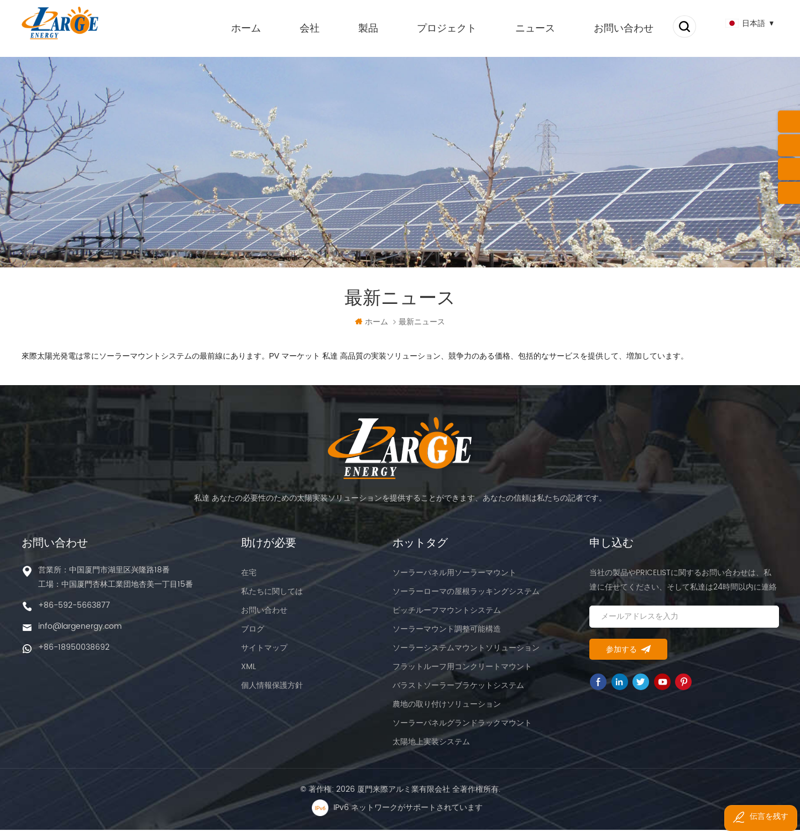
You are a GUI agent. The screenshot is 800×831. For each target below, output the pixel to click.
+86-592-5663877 (74, 606)
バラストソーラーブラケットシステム (458, 686)
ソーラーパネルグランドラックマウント (462, 724)
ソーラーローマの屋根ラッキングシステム (466, 592)
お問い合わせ (611, 27)
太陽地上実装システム (431, 743)
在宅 (249, 573)
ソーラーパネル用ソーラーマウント (454, 573)
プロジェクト (434, 27)
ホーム (234, 27)
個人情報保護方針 (272, 686)
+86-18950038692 (73, 648)
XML (248, 667)
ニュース (523, 27)
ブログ (252, 630)
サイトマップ (264, 649)
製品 (356, 27)
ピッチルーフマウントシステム (447, 611)
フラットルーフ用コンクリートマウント (462, 667)
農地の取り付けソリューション (447, 705)
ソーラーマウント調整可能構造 (447, 630)
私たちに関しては (272, 592)
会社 (297, 27)
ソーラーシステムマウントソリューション (466, 649)
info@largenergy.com (80, 627)
